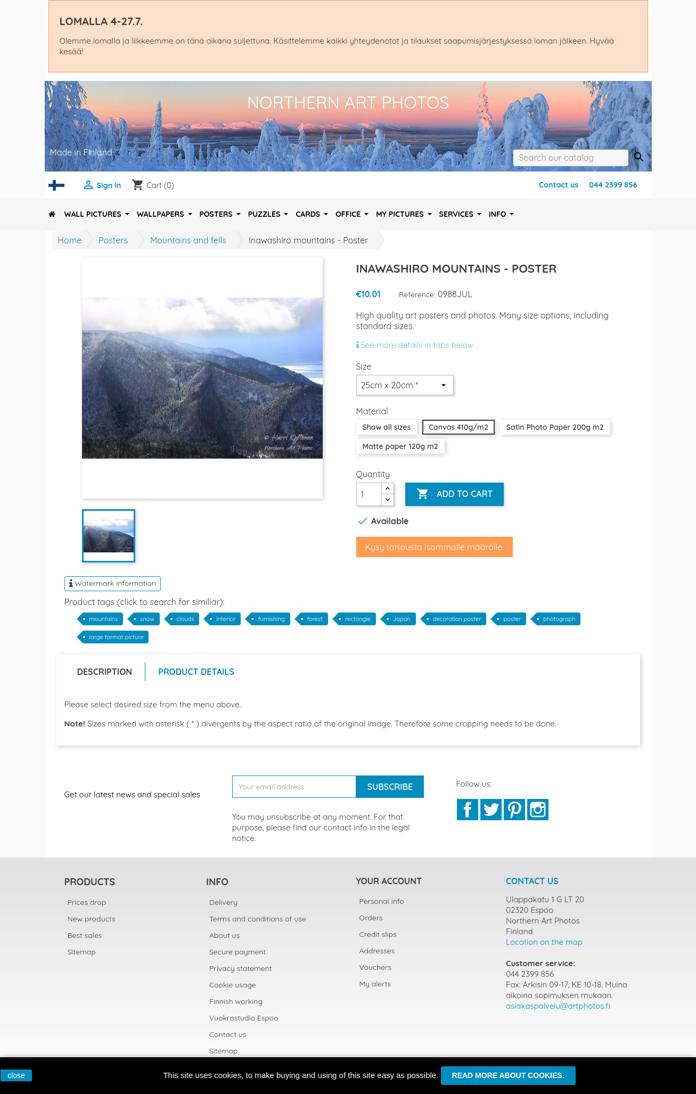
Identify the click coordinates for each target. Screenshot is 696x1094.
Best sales (85, 935)
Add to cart (454, 494)
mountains (103, 619)
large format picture (116, 637)
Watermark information (113, 583)
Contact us (558, 185)
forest (315, 619)
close (16, 1075)
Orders (371, 917)
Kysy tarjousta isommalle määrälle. (434, 547)
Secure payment (237, 952)
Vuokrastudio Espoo (244, 1018)
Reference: (417, 294)
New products (92, 919)
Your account (389, 881)
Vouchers (375, 967)
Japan (402, 619)
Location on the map (544, 942)
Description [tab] (105, 671)
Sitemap (82, 952)
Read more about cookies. (508, 1075)
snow (147, 619)
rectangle (358, 619)
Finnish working (236, 1001)
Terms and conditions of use (257, 919)
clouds (185, 619)
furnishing (271, 619)
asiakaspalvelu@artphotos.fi (558, 1006)
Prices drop (87, 902)
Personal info (381, 901)
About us (224, 935)
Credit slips (378, 934)
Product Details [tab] (196, 671)
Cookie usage (232, 985)
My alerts (375, 984)
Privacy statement (240, 968)
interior (225, 619)
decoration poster (457, 619)
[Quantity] (369, 494)
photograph (559, 619)
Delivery (223, 902)
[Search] (570, 157)
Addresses (377, 951)
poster (512, 619)
